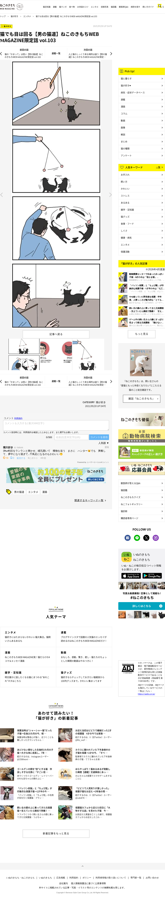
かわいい (125, 188)
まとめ (124, 141)
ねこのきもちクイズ (130, 497)
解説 (123, 134)
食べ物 (72, 7)
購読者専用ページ (129, 518)
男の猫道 (19, 492)
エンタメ (94, 7)
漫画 (44, 492)
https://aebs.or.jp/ (146, 693)
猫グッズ (125, 216)
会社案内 (63, 883)
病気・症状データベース (133, 92)
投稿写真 (104, 7)
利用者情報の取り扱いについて (111, 878)
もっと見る (141, 334)
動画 (123, 120)
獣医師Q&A (123, 7)
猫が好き (14, 16)
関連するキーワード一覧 (89, 500)
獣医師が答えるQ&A (130, 483)
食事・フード (127, 223)
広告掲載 (60, 878)
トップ (3, 16)
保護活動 (125, 251)
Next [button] (110, 194)
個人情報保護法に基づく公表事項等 (88, 883)
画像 (123, 127)
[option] (56, 194)
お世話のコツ (82, 7)
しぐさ (124, 230)
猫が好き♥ (126, 85)
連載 (55, 7)
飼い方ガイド (148, 7)
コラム (124, 113)
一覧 (158, 167)
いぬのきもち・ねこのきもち (20, 878)
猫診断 (124, 511)
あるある (125, 202)
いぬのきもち (45, 878)
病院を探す (135, 7)
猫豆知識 (46, 7)
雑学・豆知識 (127, 209)
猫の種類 (125, 148)
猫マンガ (63, 7)
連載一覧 (56, 53)
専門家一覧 (135, 878)
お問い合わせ (152, 878)
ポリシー (86, 878)
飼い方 (124, 181)
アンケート (126, 155)
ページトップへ (82, 866)
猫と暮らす (126, 78)
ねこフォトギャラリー (132, 504)
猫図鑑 (113, 7)
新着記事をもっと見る (56, 833)
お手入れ (125, 174)
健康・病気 (126, 237)
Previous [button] (1, 194)
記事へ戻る (56, 334)
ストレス (125, 195)
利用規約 (73, 878)
